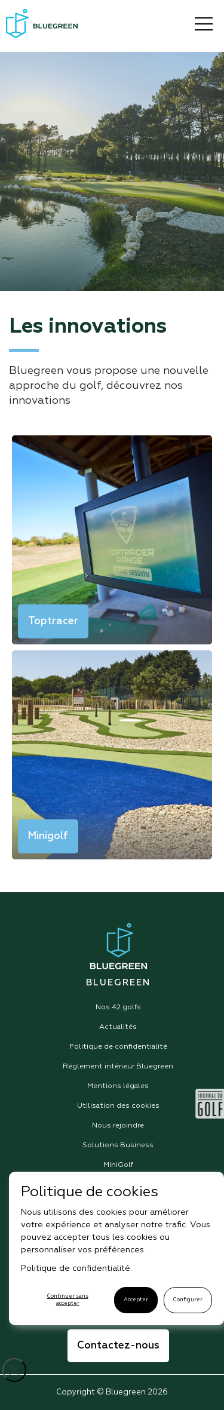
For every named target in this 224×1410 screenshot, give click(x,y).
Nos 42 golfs (118, 1007)
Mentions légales (118, 1086)
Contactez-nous (118, 1346)
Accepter (136, 1300)
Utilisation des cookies (118, 1106)
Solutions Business (118, 1145)
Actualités (118, 1027)
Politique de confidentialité (118, 1046)
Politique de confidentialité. (76, 1268)
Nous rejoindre (118, 1125)
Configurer (187, 1300)
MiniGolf (118, 1165)
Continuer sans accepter (67, 1300)
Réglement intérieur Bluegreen (118, 1066)
